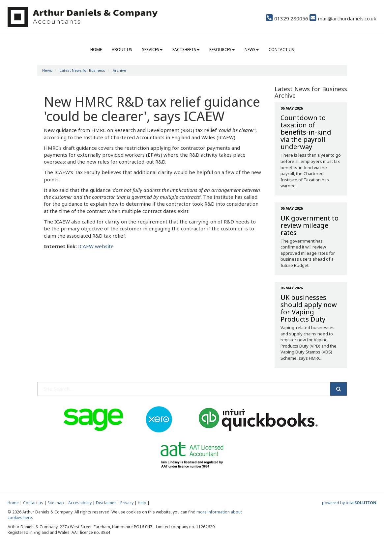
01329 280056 (287, 18)
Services (152, 49)
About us (122, 49)
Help (142, 503)
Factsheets (185, 49)
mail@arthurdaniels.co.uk (343, 18)
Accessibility (80, 503)
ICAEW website (96, 246)
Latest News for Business (82, 70)
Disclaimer (106, 503)
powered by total (349, 503)
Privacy (126, 503)
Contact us (281, 49)
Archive (119, 70)
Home (96, 49)
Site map (55, 503)
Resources (222, 49)
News (252, 49)
